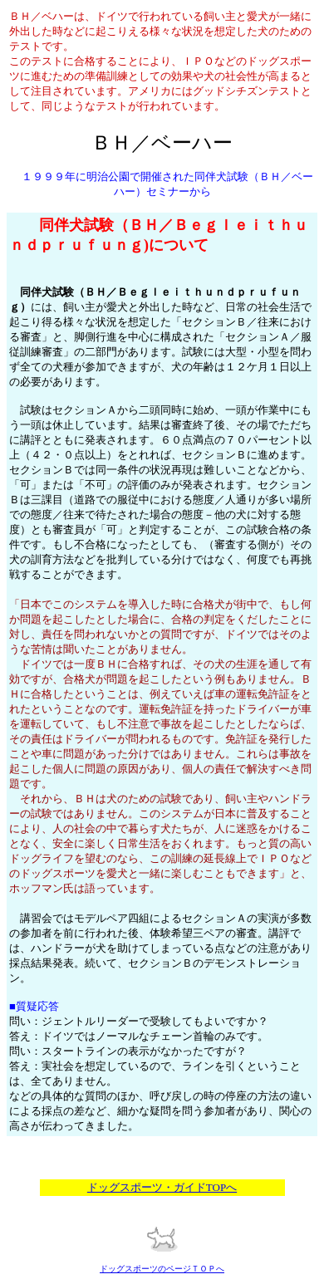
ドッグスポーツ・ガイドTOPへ (162, 1187)
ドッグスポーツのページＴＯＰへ (162, 1268)
